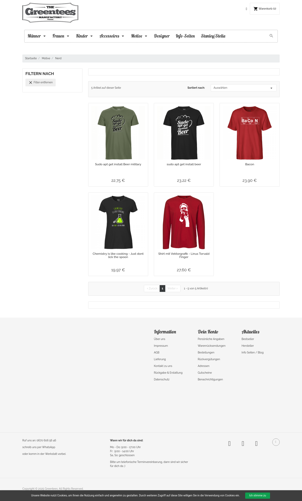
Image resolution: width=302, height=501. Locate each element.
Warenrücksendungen (212, 345)
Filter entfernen (40, 82)
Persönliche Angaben (211, 339)
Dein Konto (208, 332)
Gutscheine (205, 372)
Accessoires (112, 36)
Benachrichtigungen (210, 379)
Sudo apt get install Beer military (118, 164)
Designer (161, 36)
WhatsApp (48, 447)
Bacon (249, 164)
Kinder (84, 36)
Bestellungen (206, 352)
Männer (36, 36)
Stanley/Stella (213, 36)
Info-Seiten (185, 36)
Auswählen (244, 88)
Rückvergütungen (209, 359)
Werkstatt (51, 453)
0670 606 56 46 (46, 440)
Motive (139, 36)
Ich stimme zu (257, 495)
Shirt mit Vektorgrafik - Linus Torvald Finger (184, 255)
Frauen (61, 36)
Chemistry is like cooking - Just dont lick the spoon (118, 255)
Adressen (204, 365)
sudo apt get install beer (184, 164)
